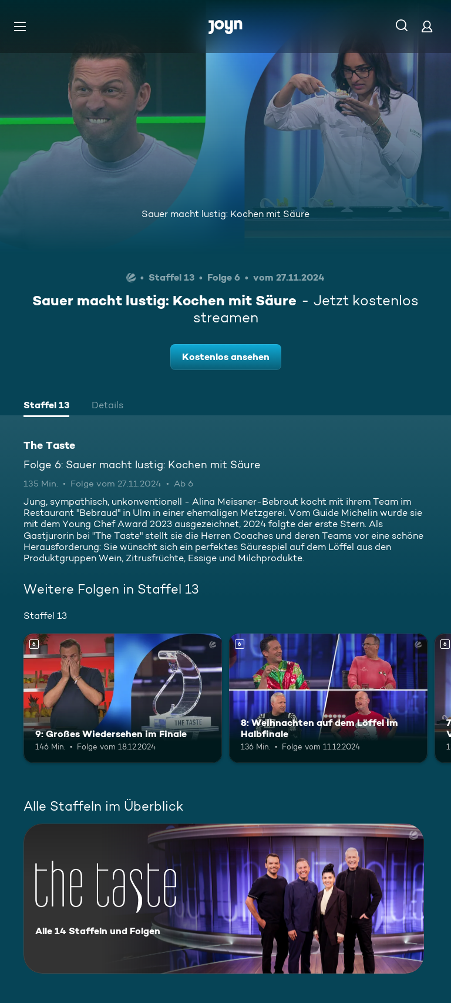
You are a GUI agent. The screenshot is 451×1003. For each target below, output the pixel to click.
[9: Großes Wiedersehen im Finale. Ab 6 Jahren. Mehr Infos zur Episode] (122, 698)
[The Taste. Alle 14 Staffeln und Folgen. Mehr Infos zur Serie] (223, 899)
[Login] (427, 26)
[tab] (46, 406)
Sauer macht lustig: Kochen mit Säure (225, 213)
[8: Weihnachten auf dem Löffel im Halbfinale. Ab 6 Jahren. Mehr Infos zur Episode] (328, 698)
